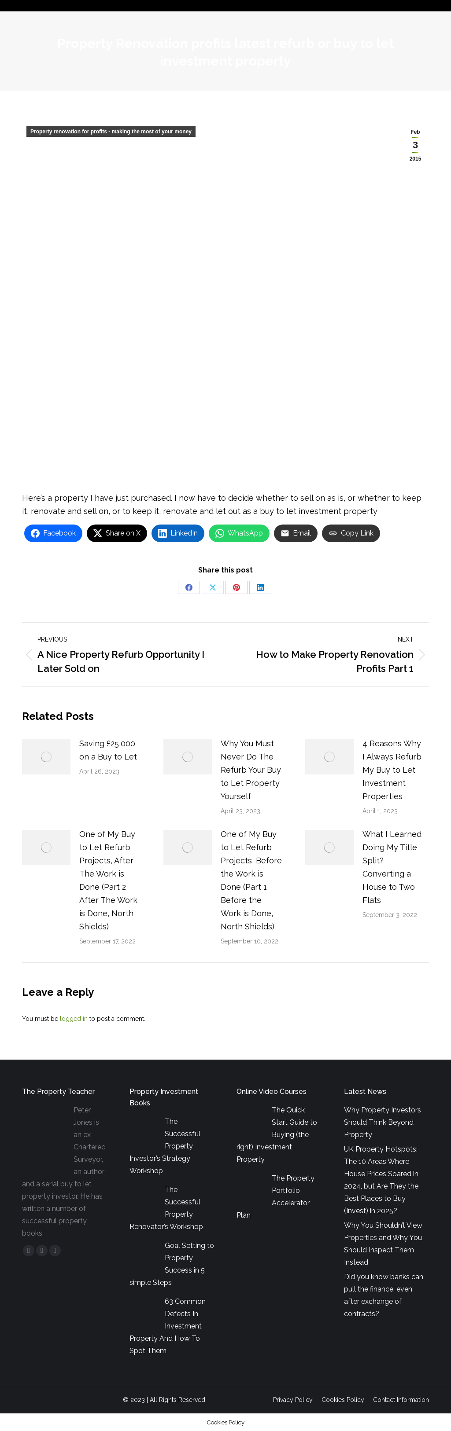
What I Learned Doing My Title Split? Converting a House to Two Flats (391, 867)
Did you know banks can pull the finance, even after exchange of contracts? (383, 1295)
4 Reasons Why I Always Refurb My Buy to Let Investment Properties (391, 770)
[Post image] (46, 756)
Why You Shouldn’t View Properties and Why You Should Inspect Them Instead (383, 1243)
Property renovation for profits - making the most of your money (111, 131)
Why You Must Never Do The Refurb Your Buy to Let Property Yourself (251, 770)
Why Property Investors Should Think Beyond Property (382, 1122)
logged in (74, 1018)
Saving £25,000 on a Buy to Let (108, 750)
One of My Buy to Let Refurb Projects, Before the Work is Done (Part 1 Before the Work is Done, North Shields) (251, 880)
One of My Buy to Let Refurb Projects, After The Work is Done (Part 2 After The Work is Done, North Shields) (108, 880)
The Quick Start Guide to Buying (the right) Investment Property (277, 1134)
